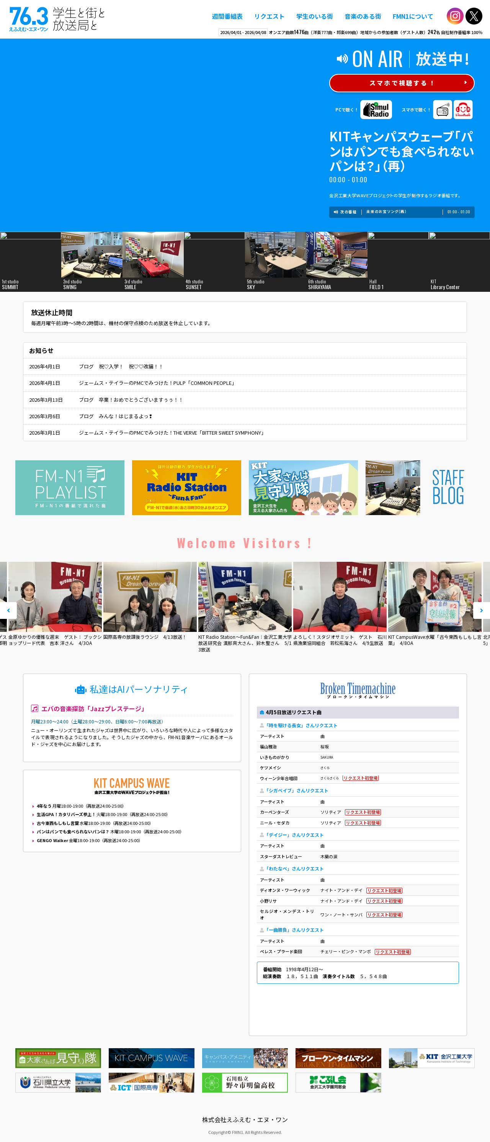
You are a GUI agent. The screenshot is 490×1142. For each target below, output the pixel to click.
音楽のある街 (363, 16)
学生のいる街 (314, 16)
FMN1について (413, 16)
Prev (8, 610)
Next (481, 610)
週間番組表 (227, 16)
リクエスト (269, 16)
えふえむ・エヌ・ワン (57, 19)
